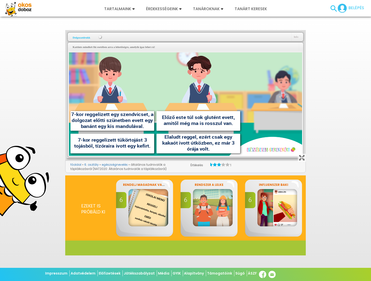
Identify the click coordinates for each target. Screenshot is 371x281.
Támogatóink (219, 273)
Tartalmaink (119, 8)
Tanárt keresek (251, 8)
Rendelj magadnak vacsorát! (150, 185)
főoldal (75, 164)
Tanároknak (208, 8)
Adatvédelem (83, 273)
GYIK (177, 273)
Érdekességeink (164, 8)
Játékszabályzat (139, 273)
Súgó (240, 273)
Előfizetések (110, 273)
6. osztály (91, 164)
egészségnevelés (115, 164)
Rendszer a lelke (209, 185)
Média (163, 273)
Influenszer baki (273, 185)
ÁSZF (252, 273)
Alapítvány (194, 273)
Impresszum (56, 273)
